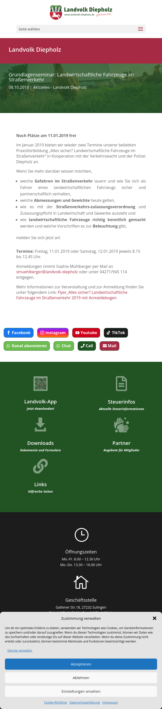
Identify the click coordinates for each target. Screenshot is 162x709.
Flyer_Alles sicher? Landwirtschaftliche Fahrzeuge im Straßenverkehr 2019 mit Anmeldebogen (71, 295)
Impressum (110, 702)
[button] (154, 618)
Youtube (88, 332)
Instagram (55, 332)
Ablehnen (81, 677)
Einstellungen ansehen (81, 691)
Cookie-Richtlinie (55, 702)
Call (89, 345)
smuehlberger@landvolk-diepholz (47, 271)
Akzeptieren (81, 664)
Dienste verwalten (19, 650)
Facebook (21, 332)
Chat (66, 345)
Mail (112, 345)
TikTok (118, 332)
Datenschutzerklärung (84, 702)
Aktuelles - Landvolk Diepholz (60, 87)
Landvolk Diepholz (35, 49)
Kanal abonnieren (29, 345)
